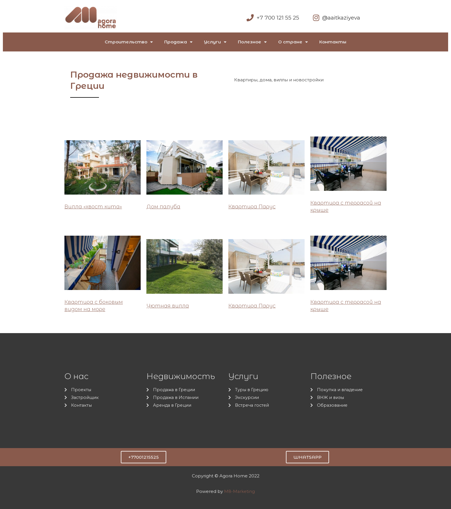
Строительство (129, 42)
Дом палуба (163, 206)
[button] (143, 457)
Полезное (252, 42)
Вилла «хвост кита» (93, 206)
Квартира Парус (252, 206)
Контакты (332, 42)
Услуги (215, 42)
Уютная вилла (167, 306)
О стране (293, 42)
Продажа (178, 42)
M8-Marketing (239, 491)
